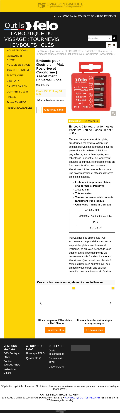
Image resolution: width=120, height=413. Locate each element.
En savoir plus (91, 121)
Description (75, 121)
